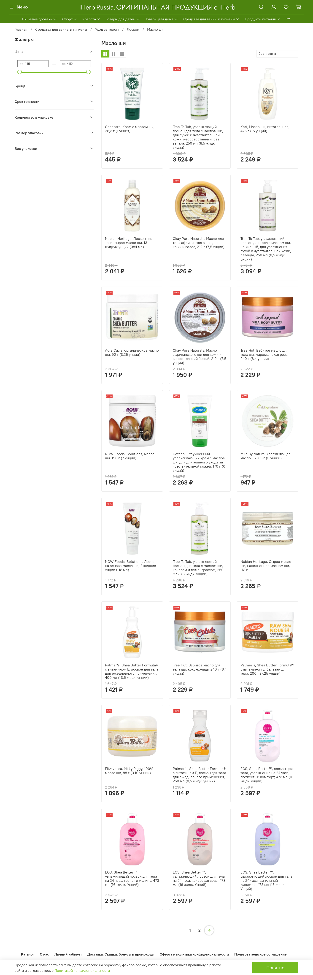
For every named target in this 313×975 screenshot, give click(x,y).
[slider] (19, 71)
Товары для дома (161, 19)
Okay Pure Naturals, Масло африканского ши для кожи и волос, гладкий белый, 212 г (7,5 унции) (199, 356)
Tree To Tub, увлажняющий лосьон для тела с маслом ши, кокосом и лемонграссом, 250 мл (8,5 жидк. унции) (198, 567)
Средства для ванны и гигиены (211, 19)
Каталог (27, 954)
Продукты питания (262, 19)
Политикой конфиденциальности (82, 970)
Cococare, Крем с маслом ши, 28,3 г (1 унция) (129, 128)
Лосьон (133, 29)
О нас (44, 954)
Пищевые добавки (39, 19)
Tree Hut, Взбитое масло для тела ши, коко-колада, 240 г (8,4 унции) (200, 669)
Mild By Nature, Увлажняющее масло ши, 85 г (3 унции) (265, 456)
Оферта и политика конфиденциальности (194, 954)
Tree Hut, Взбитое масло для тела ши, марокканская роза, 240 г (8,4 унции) (264, 354)
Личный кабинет (68, 954)
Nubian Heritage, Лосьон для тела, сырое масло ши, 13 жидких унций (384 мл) (129, 242)
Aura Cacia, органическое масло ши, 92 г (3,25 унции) (132, 352)
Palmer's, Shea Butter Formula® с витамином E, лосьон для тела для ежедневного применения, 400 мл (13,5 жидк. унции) (131, 671)
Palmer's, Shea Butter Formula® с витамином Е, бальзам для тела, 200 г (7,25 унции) (267, 669)
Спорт (69, 19)
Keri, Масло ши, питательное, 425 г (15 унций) (264, 128)
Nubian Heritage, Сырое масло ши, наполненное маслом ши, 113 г (265, 565)
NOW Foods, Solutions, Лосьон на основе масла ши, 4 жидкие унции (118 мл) (130, 565)
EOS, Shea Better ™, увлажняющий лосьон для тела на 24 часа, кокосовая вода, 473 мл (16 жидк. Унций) (199, 878)
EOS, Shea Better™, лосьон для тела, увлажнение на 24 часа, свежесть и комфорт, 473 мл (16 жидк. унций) (267, 774)
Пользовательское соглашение (260, 954)
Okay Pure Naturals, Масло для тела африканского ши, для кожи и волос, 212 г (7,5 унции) (198, 242)
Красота (91, 19)
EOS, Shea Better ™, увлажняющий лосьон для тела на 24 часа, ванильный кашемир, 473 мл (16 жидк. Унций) (266, 880)
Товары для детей (123, 19)
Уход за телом (107, 29)
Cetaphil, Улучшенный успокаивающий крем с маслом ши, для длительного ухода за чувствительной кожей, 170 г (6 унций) (199, 462)
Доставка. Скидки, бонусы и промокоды (120, 954)
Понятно (275, 967)
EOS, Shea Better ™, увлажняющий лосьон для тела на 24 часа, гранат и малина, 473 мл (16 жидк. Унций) (132, 878)
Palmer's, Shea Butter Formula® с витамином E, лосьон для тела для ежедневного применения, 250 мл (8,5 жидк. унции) (199, 774)
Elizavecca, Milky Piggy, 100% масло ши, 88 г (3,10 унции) (129, 770)
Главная (21, 29)
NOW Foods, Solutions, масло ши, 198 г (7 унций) (129, 456)
